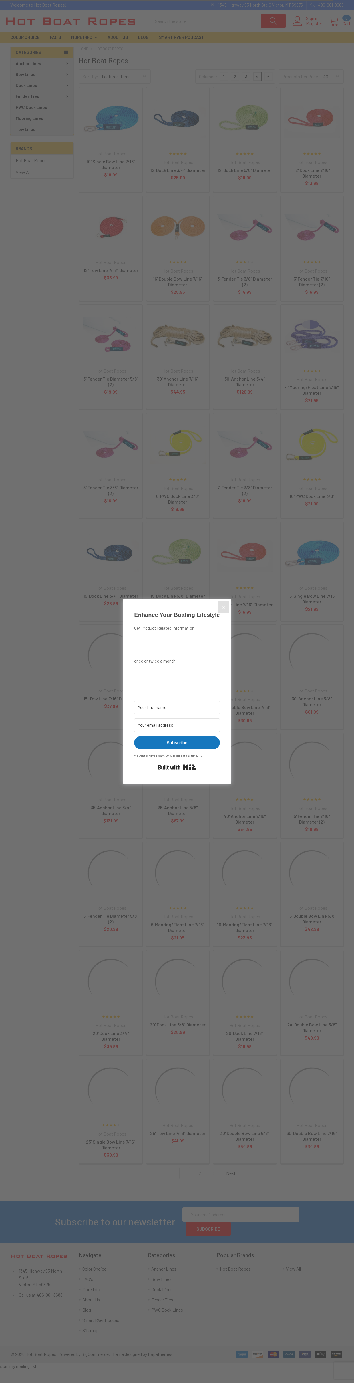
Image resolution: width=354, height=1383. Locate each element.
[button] (177, 674)
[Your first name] (177, 707)
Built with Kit (177, 767)
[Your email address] (177, 725)
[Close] (223, 607)
